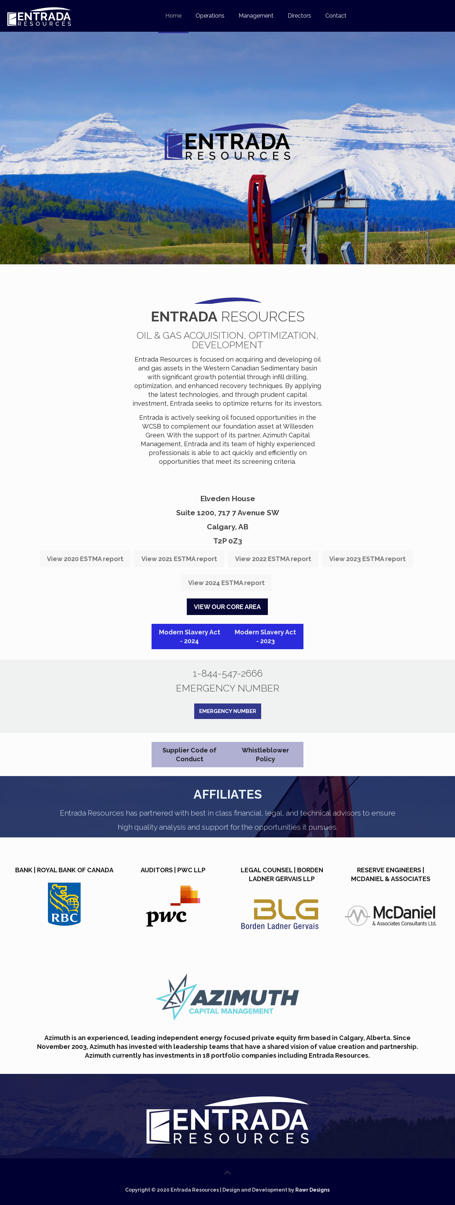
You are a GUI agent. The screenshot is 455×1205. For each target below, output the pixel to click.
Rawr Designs (312, 1190)
